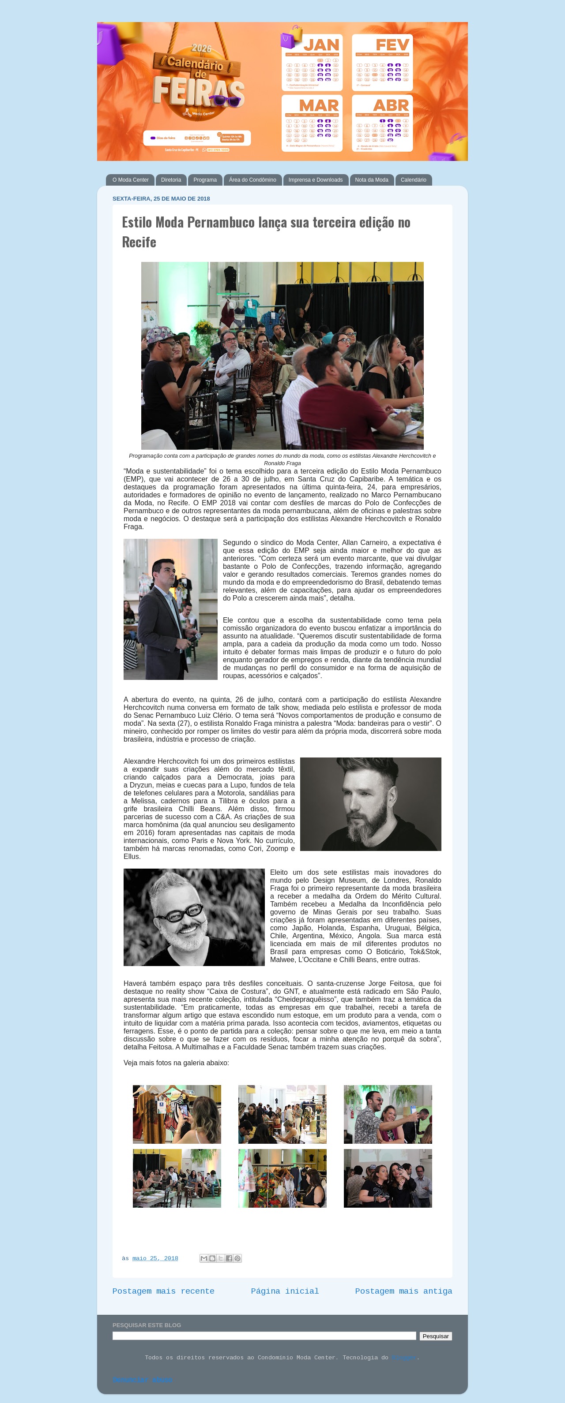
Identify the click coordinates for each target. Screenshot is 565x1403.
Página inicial (285, 1291)
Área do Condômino (252, 180)
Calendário (413, 180)
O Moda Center (131, 180)
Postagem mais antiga (403, 1291)
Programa (205, 180)
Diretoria (171, 180)
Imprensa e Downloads (316, 180)
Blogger (404, 1357)
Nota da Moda (371, 180)
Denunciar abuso (142, 1380)
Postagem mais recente (164, 1291)
